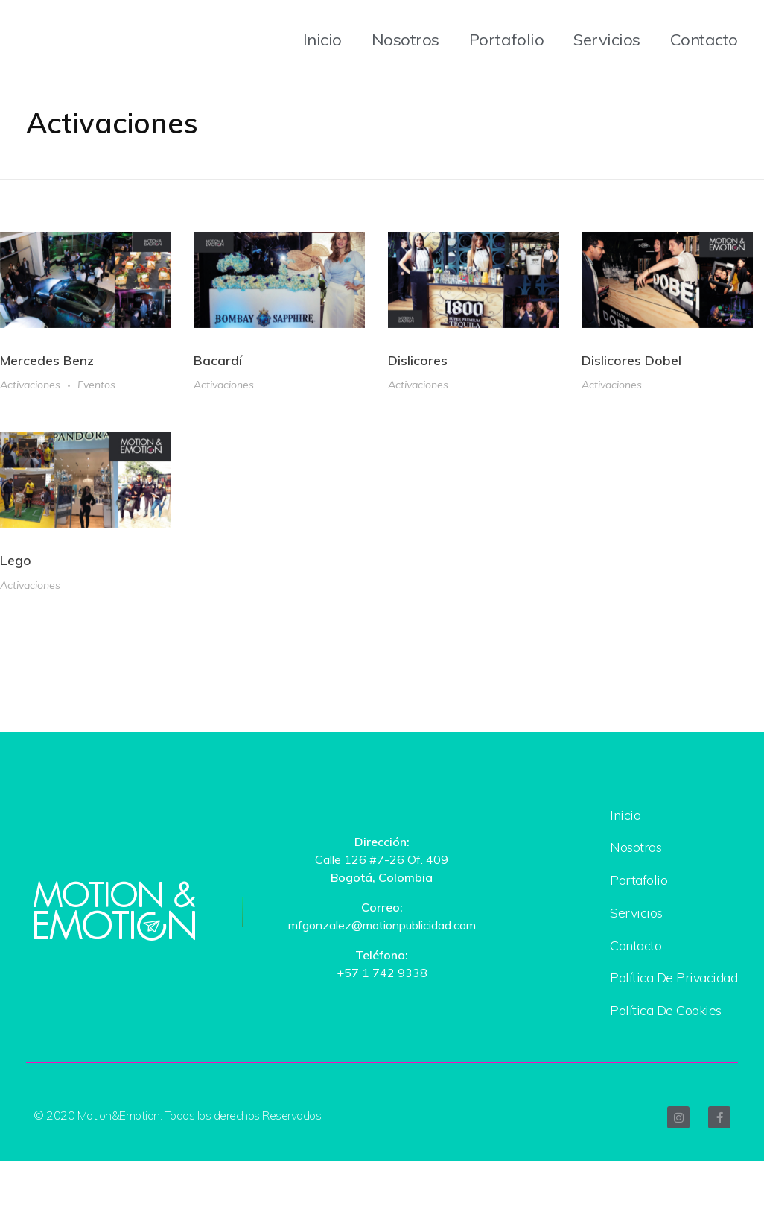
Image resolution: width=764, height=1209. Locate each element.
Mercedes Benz (47, 361)
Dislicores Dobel (631, 364)
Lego (15, 567)
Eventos (96, 385)
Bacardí (218, 361)
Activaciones (30, 385)
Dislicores (418, 363)
